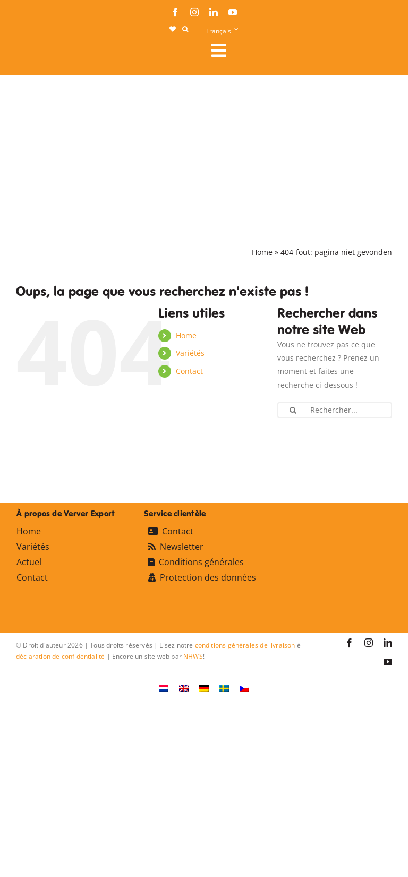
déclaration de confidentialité (60, 656)
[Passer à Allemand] (204, 688)
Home (262, 252)
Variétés (190, 353)
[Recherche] (293, 410)
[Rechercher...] (334, 410)
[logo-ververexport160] (37, 53)
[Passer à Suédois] (224, 688)
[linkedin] (213, 12)
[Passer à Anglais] (184, 688)
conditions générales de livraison (245, 645)
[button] (185, 29)
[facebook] (175, 12)
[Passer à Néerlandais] (164, 688)
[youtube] (232, 12)
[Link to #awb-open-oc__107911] (297, 50)
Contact (189, 371)
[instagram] (194, 12)
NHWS (193, 656)
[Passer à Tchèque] (244, 688)
